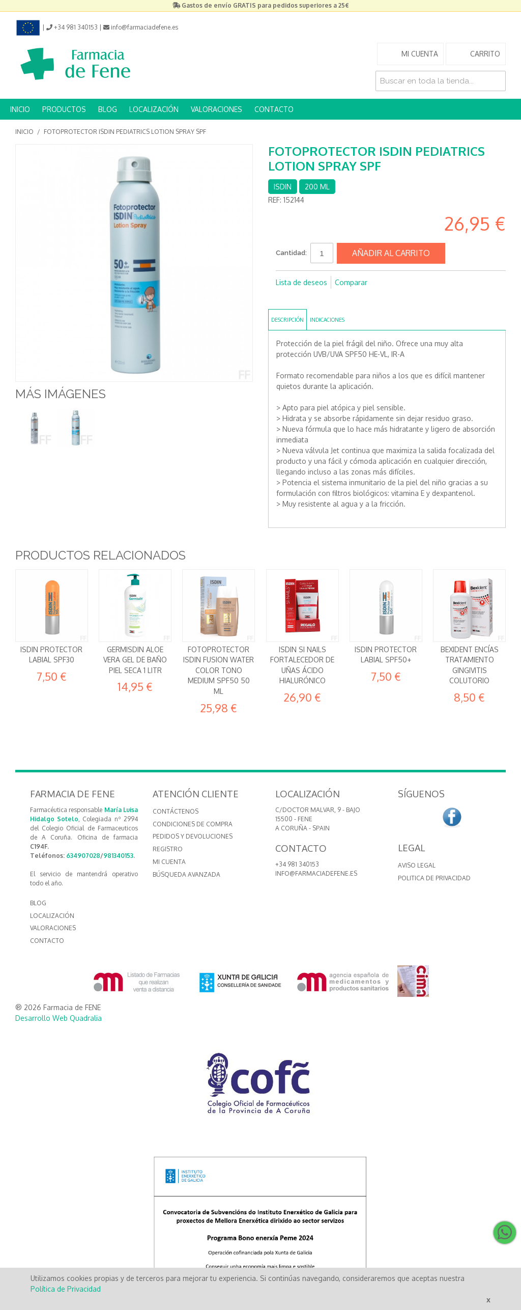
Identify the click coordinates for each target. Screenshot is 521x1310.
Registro (168, 849)
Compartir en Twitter (306, 298)
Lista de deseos (301, 282)
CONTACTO (274, 109)
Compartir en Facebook (286, 298)
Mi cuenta (169, 862)
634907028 (83, 855)
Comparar (351, 282)
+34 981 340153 (297, 864)
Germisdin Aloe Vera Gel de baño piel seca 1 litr (135, 660)
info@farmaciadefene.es (316, 873)
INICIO (20, 109)
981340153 (118, 855)
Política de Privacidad (66, 1289)
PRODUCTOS (64, 109)
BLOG (107, 109)
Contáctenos (175, 811)
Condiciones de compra (193, 824)
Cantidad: (291, 253)
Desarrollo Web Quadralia (58, 1018)
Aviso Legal (417, 865)
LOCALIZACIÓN (154, 109)
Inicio (24, 131)
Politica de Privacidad (434, 878)
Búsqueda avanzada (186, 874)
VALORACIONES (216, 109)
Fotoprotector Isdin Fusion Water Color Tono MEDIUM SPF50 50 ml (218, 670)
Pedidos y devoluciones (193, 836)
